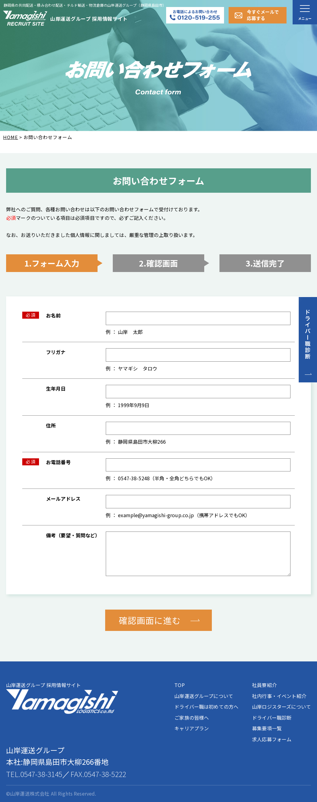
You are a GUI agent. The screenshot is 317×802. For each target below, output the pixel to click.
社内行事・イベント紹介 (279, 696)
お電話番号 (58, 462)
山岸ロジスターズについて (281, 706)
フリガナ (56, 352)
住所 (51, 425)
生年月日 (56, 388)
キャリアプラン (191, 728)
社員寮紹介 (264, 685)
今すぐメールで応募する (263, 15)
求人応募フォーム (271, 739)
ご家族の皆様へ (191, 717)
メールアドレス (63, 498)
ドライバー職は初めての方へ (206, 706)
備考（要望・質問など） (73, 535)
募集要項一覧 (267, 728)
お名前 (53, 315)
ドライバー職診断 (271, 717)
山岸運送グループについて (203, 696)
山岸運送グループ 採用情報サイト (62, 697)
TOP (179, 685)
